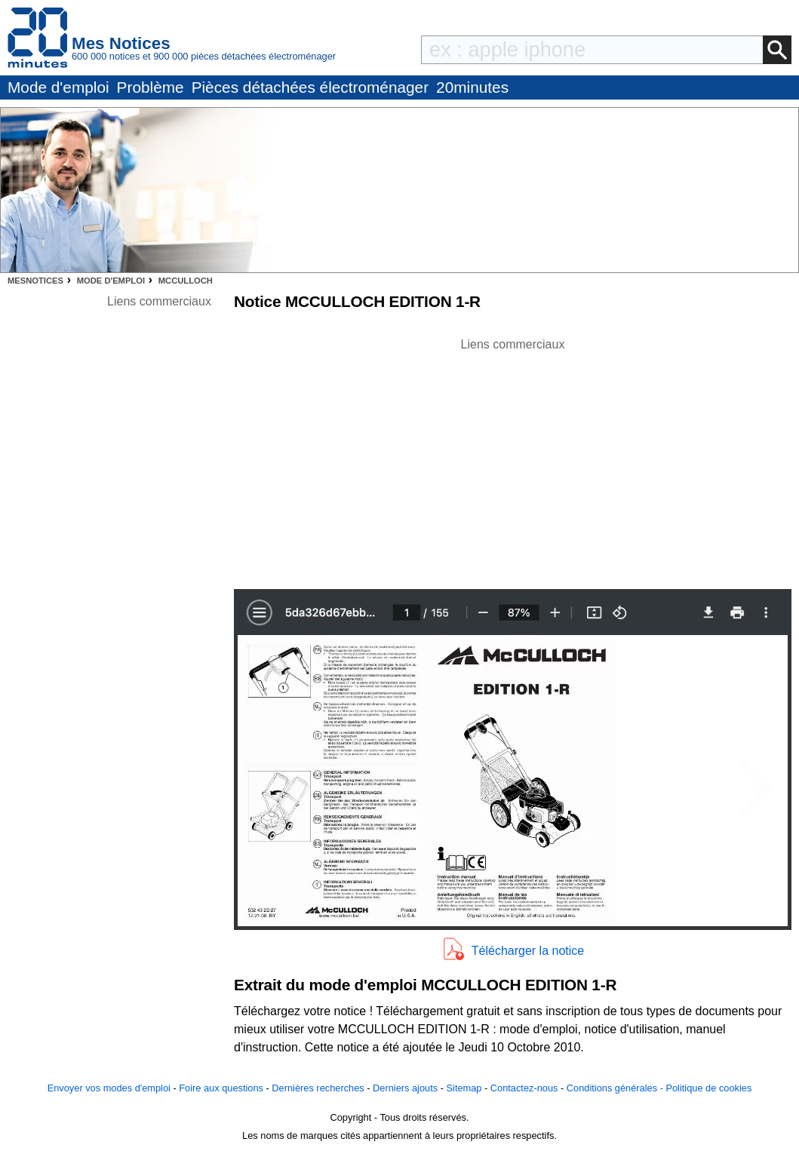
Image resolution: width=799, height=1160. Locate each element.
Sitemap (464, 1088)
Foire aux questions (221, 1088)
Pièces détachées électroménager (310, 87)
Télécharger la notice (528, 950)
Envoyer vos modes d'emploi (109, 1088)
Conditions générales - (616, 1088)
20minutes (472, 87)
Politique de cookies (708, 1088)
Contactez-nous (524, 1088)
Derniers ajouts (405, 1088)
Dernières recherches (318, 1088)
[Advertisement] (513, 459)
